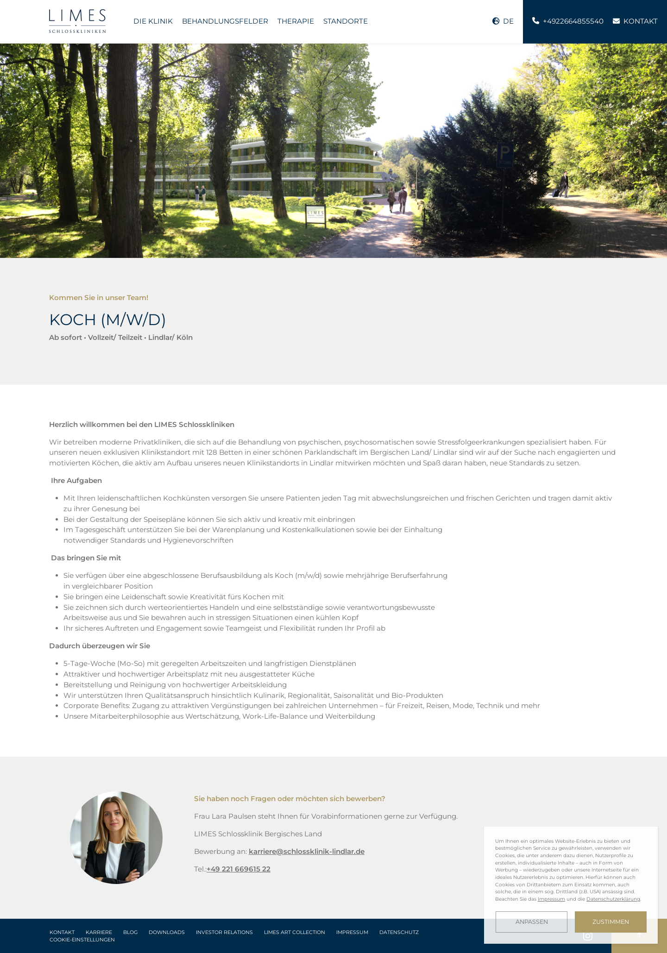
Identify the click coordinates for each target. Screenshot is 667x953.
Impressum (352, 932)
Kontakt (62, 932)
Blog (130, 932)
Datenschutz (399, 932)
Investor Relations (224, 932)
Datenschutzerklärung (613, 899)
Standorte (345, 21)
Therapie (295, 21)
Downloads (167, 932)
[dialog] (571, 885)
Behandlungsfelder (225, 21)
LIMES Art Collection (294, 932)
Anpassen (532, 921)
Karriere (99, 932)
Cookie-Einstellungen (82, 940)
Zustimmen (610, 921)
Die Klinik (153, 21)
